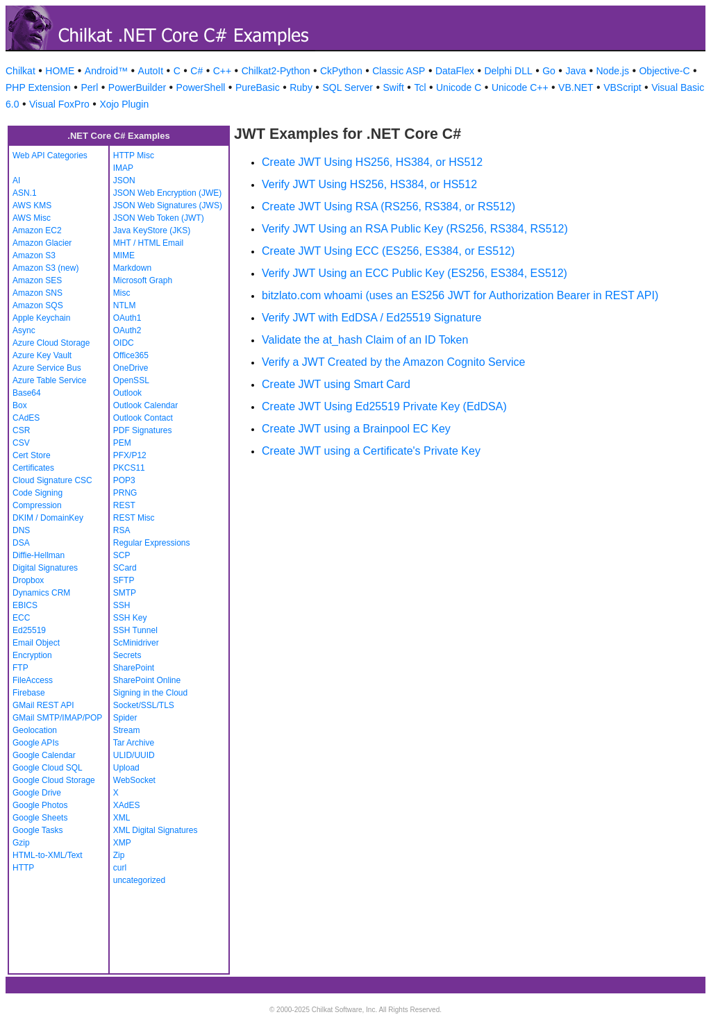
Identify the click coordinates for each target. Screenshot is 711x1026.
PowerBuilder (137, 87)
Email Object (36, 643)
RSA (122, 530)
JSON (124, 180)
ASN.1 (24, 193)
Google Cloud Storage (53, 780)
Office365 (131, 355)
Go (548, 70)
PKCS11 (129, 468)
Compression (37, 505)
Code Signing (37, 493)
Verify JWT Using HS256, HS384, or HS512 (369, 184)
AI (16, 180)
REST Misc (134, 518)
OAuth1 (127, 318)
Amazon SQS (37, 305)
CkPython (341, 70)
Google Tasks (37, 830)
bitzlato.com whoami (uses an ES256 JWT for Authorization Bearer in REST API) (460, 295)
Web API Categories (49, 155)
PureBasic (257, 87)
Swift (393, 87)
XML (122, 818)
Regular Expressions (151, 543)
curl (119, 868)
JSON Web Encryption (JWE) (167, 193)
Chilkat (20, 70)
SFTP (124, 580)
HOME (59, 70)
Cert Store (31, 455)
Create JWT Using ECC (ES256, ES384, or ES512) (388, 251)
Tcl (420, 87)
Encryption (32, 655)
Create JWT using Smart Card (336, 384)
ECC (21, 618)
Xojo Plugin (124, 104)
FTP (20, 668)
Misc (122, 293)
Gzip (21, 843)
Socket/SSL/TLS (143, 705)
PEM (122, 443)
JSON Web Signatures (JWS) (167, 205)
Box (19, 405)
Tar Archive (133, 743)
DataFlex (454, 70)
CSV (21, 443)
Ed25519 (29, 630)
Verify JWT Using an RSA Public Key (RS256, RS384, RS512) (415, 229)
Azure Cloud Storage (51, 343)
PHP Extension (38, 87)
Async (23, 330)
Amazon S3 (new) (45, 268)
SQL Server (347, 87)
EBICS (24, 605)
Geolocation (34, 730)
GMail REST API (43, 705)
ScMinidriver (136, 643)
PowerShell (201, 87)
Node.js (612, 70)
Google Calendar (44, 755)
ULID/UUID (134, 755)
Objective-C (664, 70)
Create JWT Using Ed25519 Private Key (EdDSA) (384, 406)
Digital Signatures (45, 568)
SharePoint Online (147, 680)
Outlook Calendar (145, 405)
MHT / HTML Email (148, 243)
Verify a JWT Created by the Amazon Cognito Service (393, 362)
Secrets (127, 655)
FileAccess (32, 680)
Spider (125, 718)
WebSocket (134, 780)
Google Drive (36, 793)
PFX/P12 (130, 455)
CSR (21, 430)
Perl (89, 87)
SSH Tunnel (135, 630)
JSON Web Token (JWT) (158, 218)
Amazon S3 (34, 255)
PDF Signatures (142, 430)
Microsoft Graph (142, 280)
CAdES (26, 418)
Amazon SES (37, 280)
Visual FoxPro (59, 104)
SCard (125, 568)
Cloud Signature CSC (52, 480)
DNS (21, 530)
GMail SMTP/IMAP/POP (57, 718)
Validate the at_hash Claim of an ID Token (365, 340)
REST (124, 505)
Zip (119, 855)
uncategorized (139, 880)
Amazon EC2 (37, 230)
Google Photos (39, 805)
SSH (122, 605)
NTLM (124, 305)
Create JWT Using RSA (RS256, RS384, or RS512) (388, 206)
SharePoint (133, 668)
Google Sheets (39, 818)
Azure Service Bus (46, 368)
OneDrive (131, 368)
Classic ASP (398, 70)
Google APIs (35, 743)
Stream (126, 730)
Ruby (301, 87)
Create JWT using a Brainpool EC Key (356, 429)
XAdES (126, 805)
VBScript (622, 87)
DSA (21, 543)
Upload (126, 768)
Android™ (106, 70)
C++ (222, 70)
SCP (122, 555)
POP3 (124, 480)
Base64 (26, 393)
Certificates (33, 468)
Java (575, 70)
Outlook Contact (143, 418)
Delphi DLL (508, 70)
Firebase (28, 693)
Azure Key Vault (42, 355)
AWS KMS (31, 205)
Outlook (127, 393)
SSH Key (130, 618)
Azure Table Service (49, 380)
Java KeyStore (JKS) (151, 230)
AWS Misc (31, 218)
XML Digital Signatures (155, 830)
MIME (124, 255)
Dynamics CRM (41, 593)
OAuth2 (127, 330)
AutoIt (151, 70)
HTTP (23, 868)
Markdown (132, 268)
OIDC (123, 343)
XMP (122, 843)
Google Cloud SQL (47, 768)
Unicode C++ (520, 87)
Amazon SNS (37, 293)
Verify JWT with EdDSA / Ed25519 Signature (371, 317)
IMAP (123, 168)
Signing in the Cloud (150, 693)
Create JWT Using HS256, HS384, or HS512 (372, 162)
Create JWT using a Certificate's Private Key (371, 451)
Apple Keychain (41, 318)
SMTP (124, 593)
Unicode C (458, 87)
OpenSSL (131, 380)
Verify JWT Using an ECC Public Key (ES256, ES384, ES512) (414, 273)
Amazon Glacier (42, 243)
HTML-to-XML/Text (47, 855)
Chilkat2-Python (276, 70)
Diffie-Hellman (38, 555)
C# (196, 70)
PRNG (125, 493)
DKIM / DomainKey (47, 518)
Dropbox (28, 580)
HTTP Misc (133, 155)
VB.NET (576, 87)
